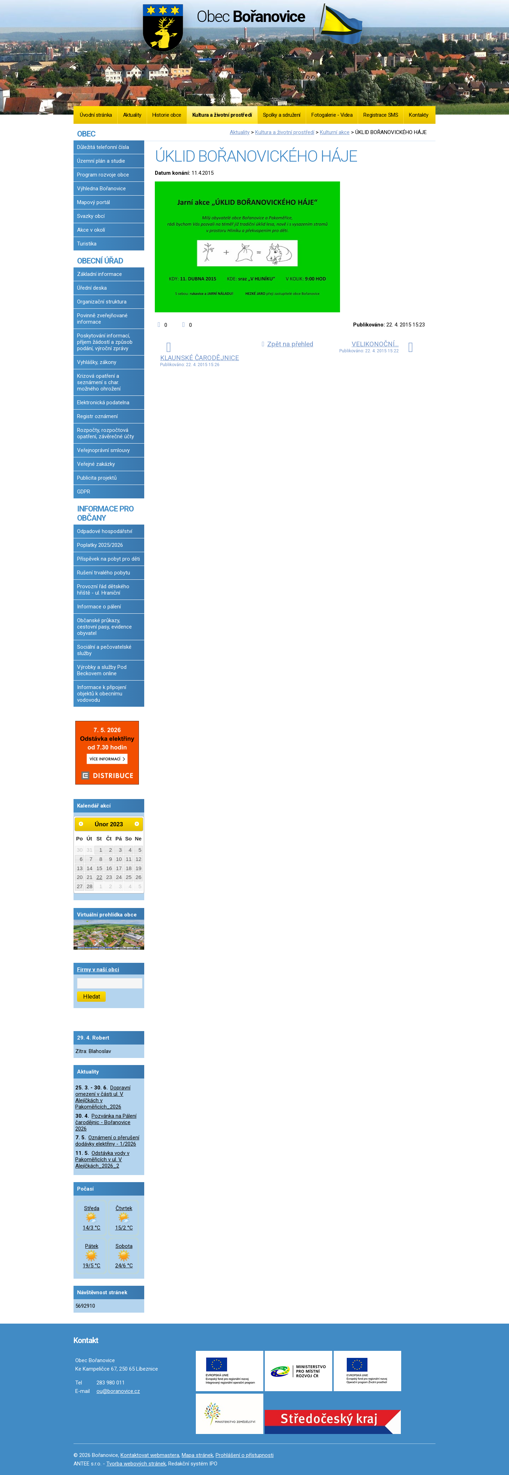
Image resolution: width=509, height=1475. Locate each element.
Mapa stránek (197, 1455)
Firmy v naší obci (98, 969)
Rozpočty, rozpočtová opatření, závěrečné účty (105, 433)
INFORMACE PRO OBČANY (105, 513)
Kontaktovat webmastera (150, 1455)
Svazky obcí (91, 216)
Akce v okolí (91, 230)
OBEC (86, 133)
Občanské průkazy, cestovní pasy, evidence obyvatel (104, 626)
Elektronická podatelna (103, 402)
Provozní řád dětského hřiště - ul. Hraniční (103, 589)
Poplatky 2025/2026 (100, 545)
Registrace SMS (380, 115)
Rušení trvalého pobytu (103, 572)
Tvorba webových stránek (136, 1463)
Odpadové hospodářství (104, 531)
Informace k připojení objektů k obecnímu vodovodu (101, 693)
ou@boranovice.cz (118, 1391)
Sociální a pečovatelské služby (104, 650)
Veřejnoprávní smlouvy (103, 450)
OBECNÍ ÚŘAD (100, 260)
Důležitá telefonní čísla (103, 147)
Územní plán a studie (101, 161)
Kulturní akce (335, 132)
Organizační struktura (102, 302)
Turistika (86, 244)
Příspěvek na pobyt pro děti (108, 559)
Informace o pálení (99, 606)
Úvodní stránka (96, 115)
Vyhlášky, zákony (96, 362)
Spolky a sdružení (281, 115)
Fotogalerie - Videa (331, 115)
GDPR (83, 491)
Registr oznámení (97, 416)
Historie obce (166, 115)
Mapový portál (93, 202)
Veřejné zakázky (96, 464)
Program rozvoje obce (103, 175)
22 (99, 877)
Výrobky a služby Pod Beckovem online (102, 670)
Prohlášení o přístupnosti (245, 1455)
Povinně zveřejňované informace (102, 318)
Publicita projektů (97, 478)
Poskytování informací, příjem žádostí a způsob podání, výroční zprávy (105, 342)
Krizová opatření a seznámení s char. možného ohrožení (99, 382)
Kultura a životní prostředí (222, 115)
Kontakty (418, 115)
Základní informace (99, 274)
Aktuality (132, 115)
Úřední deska (92, 288)
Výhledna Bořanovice (101, 188)
